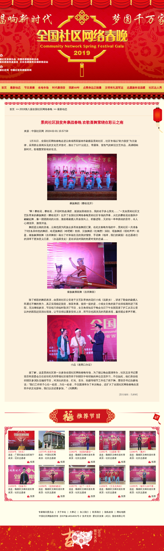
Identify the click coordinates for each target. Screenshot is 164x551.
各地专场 (43, 87)
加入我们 (84, 512)
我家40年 (74, 87)
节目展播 (29, 87)
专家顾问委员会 (46, 512)
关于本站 (61, 512)
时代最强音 (58, 87)
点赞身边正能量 (92, 87)
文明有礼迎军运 (114, 87)
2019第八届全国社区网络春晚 (35, 109)
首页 (4, 87)
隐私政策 (108, 512)
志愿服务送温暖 (136, 87)
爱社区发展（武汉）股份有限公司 (109, 516)
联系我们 (96, 512)
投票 (32, 462)
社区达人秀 (155, 87)
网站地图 (121, 512)
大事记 (73, 512)
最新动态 (15, 87)
